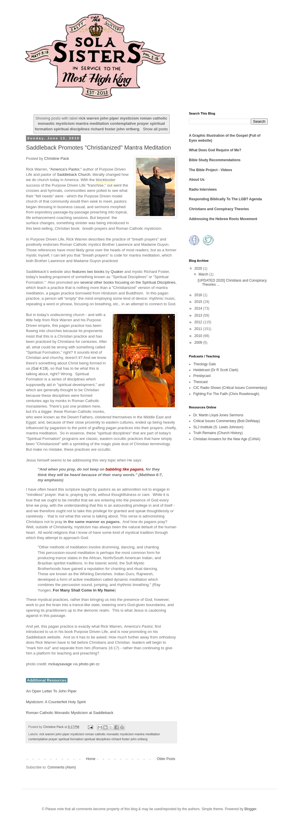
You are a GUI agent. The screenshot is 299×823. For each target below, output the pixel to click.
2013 (198, 315)
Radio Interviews (203, 189)
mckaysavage (60, 664)
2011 (198, 329)
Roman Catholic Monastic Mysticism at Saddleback (69, 712)
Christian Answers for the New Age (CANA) (226, 439)
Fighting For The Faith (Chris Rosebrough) (226, 394)
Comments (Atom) (61, 767)
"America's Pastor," (65, 169)
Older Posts (166, 759)
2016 (198, 295)
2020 (198, 268)
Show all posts (155, 129)
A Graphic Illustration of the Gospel (218, 136)
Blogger (250, 809)
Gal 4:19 (39, 368)
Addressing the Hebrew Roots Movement (223, 219)
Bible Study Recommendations (215, 160)
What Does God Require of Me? (215, 150)
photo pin (87, 664)
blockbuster (105, 180)
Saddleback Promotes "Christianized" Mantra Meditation (98, 147)
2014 (198, 308)
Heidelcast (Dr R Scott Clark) (215, 370)
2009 (198, 343)
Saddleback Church (74, 174)
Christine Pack (56, 158)
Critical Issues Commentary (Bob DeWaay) (226, 421)
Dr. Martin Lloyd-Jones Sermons (218, 415)
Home (90, 759)
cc (98, 664)
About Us (196, 180)
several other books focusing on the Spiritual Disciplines (127, 282)
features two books (88, 271)
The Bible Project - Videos (210, 170)
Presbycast (202, 376)
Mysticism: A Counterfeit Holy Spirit (56, 702)
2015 (198, 302)
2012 (198, 322)
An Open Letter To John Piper (51, 691)
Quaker (117, 271)
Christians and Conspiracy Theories (219, 209)
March (204, 274)
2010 (198, 336)
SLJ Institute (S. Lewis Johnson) (218, 427)
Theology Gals (204, 364)
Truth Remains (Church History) (218, 433)
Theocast (200, 382)
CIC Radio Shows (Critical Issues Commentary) (230, 388)
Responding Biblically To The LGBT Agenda (225, 199)
